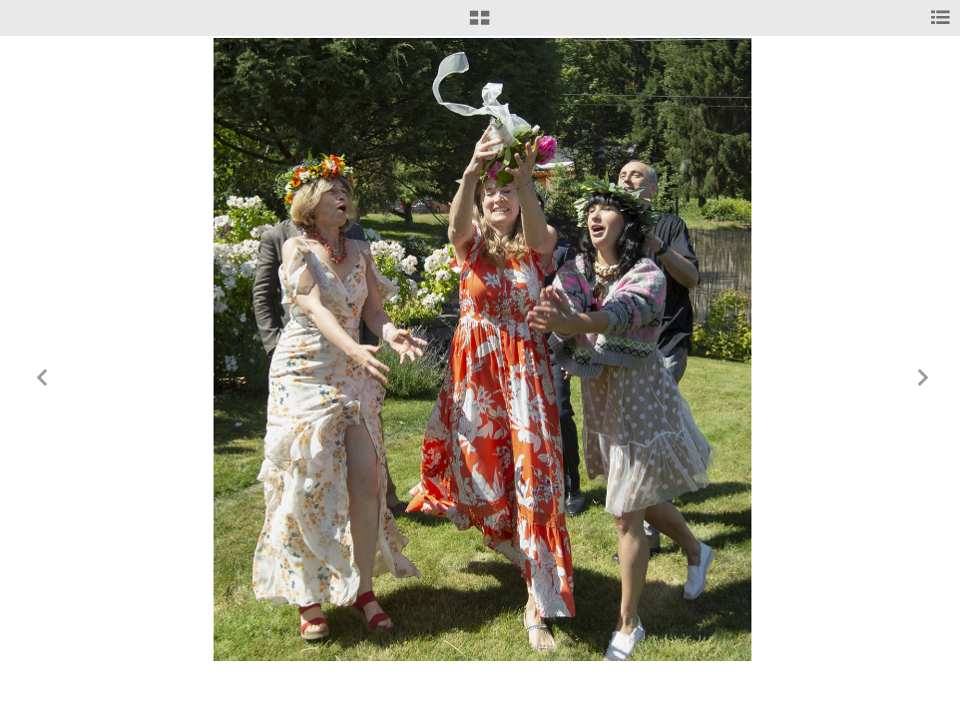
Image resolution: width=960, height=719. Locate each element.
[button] (479, 25)
